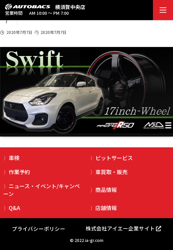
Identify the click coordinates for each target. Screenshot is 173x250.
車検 (14, 158)
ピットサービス (114, 158)
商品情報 (106, 190)
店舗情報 (106, 208)
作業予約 (19, 172)
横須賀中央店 (70, 6)
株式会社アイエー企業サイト (120, 228)
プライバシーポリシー (38, 228)
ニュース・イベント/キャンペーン (41, 189)
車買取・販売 (111, 172)
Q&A (14, 208)
